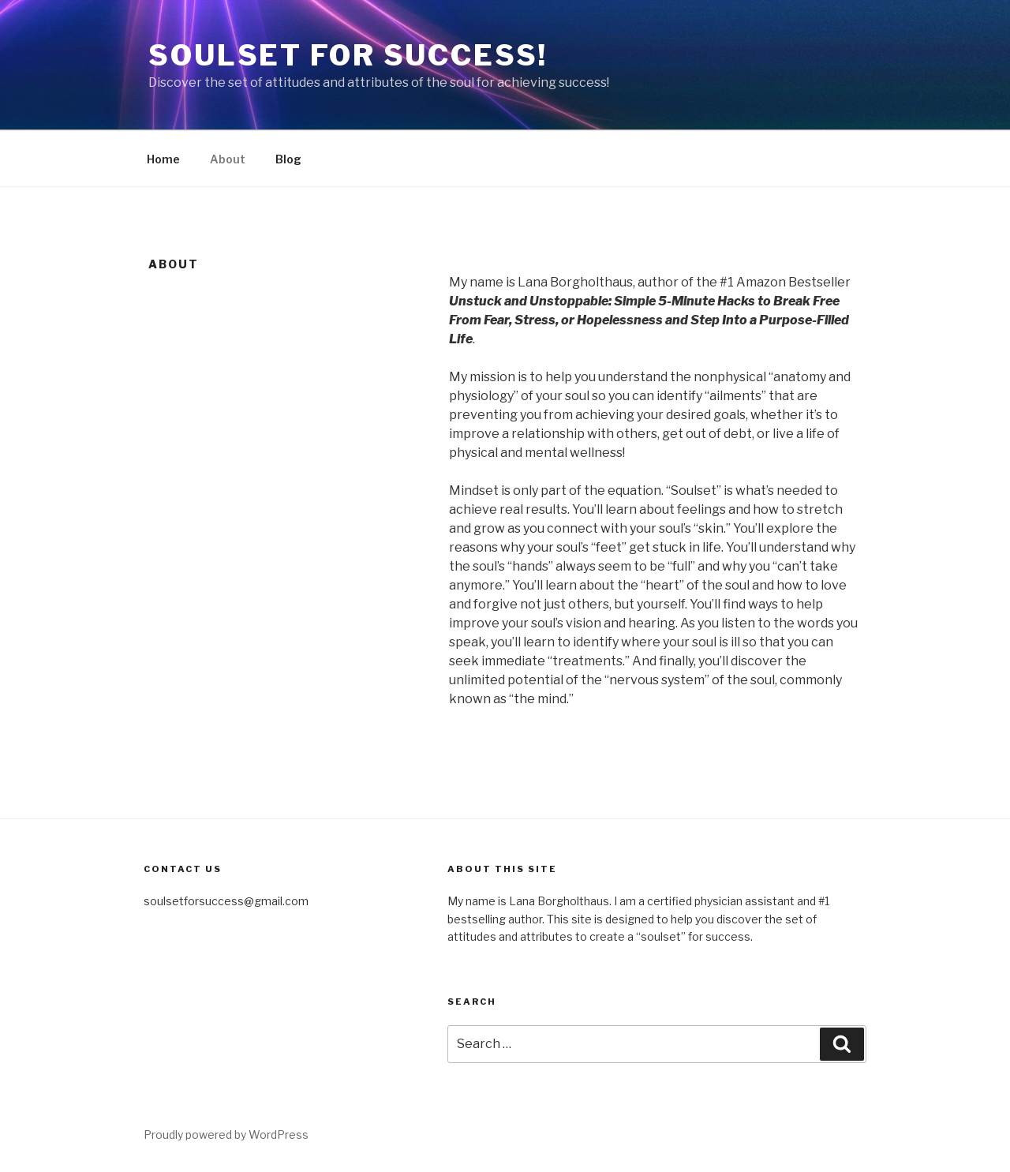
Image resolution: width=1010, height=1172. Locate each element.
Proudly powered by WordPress (226, 1134)
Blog (288, 159)
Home (163, 159)
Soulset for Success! (348, 55)
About (227, 159)
